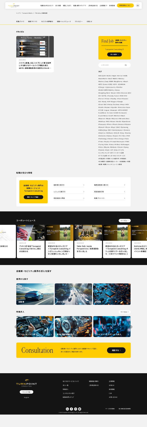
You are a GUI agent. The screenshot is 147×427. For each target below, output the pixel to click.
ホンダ (110, 156)
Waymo (107, 147)
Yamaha (102, 150)
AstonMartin (103, 79)
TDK (128, 136)
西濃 (128, 162)
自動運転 (123, 162)
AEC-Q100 (102, 76)
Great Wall (103, 104)
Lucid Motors (103, 116)
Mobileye (102, 122)
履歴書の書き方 (59, 185)
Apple (115, 76)
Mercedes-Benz (125, 119)
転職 (100, 164)
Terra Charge (119, 139)
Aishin (109, 76)
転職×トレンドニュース (64, 21)
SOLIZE (117, 133)
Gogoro (121, 101)
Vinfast (117, 144)
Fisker (116, 99)
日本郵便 (102, 162)
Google (127, 101)
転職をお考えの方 (45, 5)
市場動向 (123, 159)
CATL (115, 84)
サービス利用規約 (110, 409)
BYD (100, 84)
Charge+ (102, 87)
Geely (112, 101)
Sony (122, 133)
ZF (112, 150)
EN (138, 5)
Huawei (107, 107)
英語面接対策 (99, 192)
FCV (105, 99)
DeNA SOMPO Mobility (107, 90)
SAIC (118, 127)
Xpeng (126, 147)
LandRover (103, 113)
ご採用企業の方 (92, 5)
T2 (120, 136)
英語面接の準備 (59, 198)
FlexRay (122, 99)
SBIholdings (103, 130)
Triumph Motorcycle (118, 141)
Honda (101, 107)
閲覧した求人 (66, 5)
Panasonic (102, 124)
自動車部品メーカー (112, 162)
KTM (120, 110)
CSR (110, 394)
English (26, 398)
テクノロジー (78, 21)
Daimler (120, 87)
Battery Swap (104, 82)
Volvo (101, 147)
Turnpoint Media (27, 13)
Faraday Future (124, 96)
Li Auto (110, 113)
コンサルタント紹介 (68, 394)
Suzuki (116, 136)
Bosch (127, 82)
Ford (128, 99)
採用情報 (111, 5)
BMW (112, 82)
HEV (127, 104)
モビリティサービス (119, 156)
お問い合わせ (113, 398)
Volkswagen (125, 144)
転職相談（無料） (94, 382)
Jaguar (107, 110)
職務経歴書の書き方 (101, 185)
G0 (107, 101)
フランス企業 (103, 156)
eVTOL (115, 96)
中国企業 (102, 159)
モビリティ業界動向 (47, 21)
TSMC (128, 141)
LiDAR (116, 113)
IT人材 (101, 110)
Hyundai (114, 107)
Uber (106, 144)
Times (101, 141)
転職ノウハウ (20, 21)
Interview (122, 107)
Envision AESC (104, 96)
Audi (110, 79)
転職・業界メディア (78, 5)
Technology (103, 139)
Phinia (110, 124)
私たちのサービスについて (71, 382)
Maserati (102, 119)
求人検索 (57, 5)
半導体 (108, 159)
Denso (118, 90)
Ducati (114, 93)
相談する (115, 350)
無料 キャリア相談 (32, 197)
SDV (110, 130)
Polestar (128, 124)
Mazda (109, 119)
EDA (119, 93)
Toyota (107, 141)
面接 (120, 164)
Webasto (114, 147)
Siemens (127, 130)
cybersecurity (111, 87)
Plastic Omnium (118, 124)
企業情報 (102, 5)
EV (111, 96)
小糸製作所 (115, 159)
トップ (17, 13)
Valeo (112, 144)
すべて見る (124, 221)
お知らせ (89, 21)
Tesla (127, 139)
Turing (101, 144)
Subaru (109, 136)
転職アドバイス (32, 21)
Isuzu (129, 107)
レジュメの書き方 (59, 192)
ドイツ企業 (120, 153)
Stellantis (102, 136)
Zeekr (108, 150)
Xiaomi (120, 147)
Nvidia (119, 122)
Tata (124, 136)
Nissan (113, 122)
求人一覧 (66, 386)
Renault (102, 127)
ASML (126, 76)
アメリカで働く (26, 392)
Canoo (106, 84)
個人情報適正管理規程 (124, 409)
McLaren (116, 119)
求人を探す (113, 54)
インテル (121, 150)
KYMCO (125, 110)
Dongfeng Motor (104, 93)
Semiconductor (118, 130)
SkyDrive (102, 133)
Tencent (111, 139)
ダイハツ (113, 153)
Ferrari (110, 99)
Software (110, 133)
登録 (124, 5)
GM (116, 101)
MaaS (124, 116)
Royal (114, 127)
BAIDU (116, 79)
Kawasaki (114, 110)
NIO (108, 122)
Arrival (120, 76)
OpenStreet (127, 122)
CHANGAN (122, 84)
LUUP (111, 116)
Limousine (123, 113)
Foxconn (102, 101)
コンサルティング (104, 153)
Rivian (108, 127)
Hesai (123, 104)
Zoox (116, 150)
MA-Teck (118, 116)
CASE (111, 84)
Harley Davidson (113, 104)
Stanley (128, 133)
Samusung (124, 127)
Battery (122, 79)
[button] (130, 327)
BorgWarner (119, 82)
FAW (100, 99)
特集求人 (66, 390)
